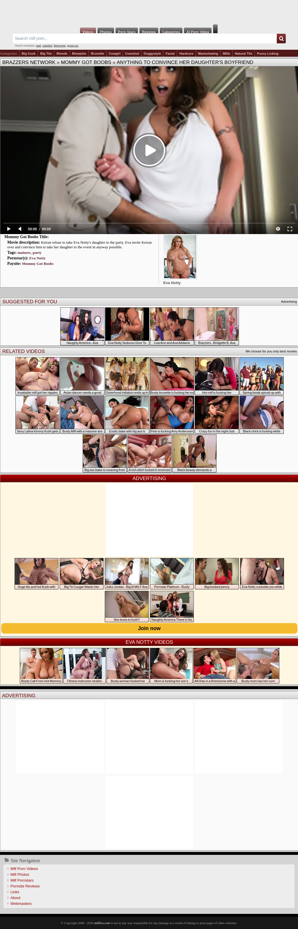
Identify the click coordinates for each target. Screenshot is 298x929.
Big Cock (29, 53)
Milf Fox (149, 12)
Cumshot (132, 53)
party (37, 252)
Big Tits (46, 53)
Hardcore (186, 53)
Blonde (61, 53)
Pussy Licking (268, 53)
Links (14, 892)
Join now (149, 628)
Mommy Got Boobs (86, 62)
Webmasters (21, 903)
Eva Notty (37, 258)
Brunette (97, 53)
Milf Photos (19, 874)
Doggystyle (152, 53)
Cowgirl (114, 53)
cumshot (47, 45)
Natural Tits (243, 53)
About (15, 898)
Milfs (226, 53)
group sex (73, 45)
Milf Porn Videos (24, 868)
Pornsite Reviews (25, 886)
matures (24, 252)
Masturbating (208, 53)
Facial (170, 53)
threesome (60, 45)
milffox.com (102, 923)
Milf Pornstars (21, 880)
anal (38, 45)
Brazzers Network (28, 62)
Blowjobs (79, 53)
